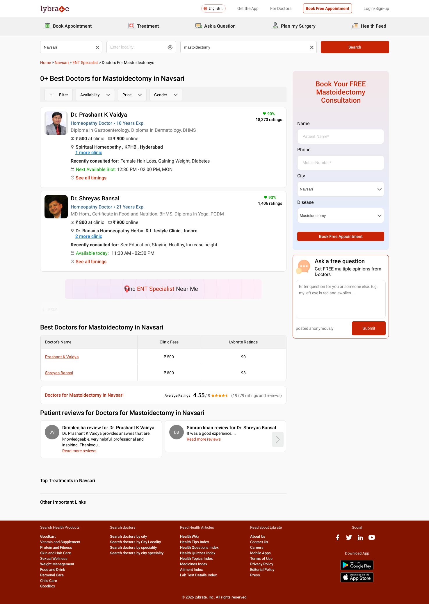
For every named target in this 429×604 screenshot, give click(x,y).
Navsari (62, 62)
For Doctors (280, 8)
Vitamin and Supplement (60, 542)
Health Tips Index (194, 542)
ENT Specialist (85, 62)
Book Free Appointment (327, 8)
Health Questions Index (199, 547)
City (301, 176)
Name (303, 123)
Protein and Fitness (56, 547)
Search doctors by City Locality (135, 542)
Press (255, 575)
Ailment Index (191, 569)
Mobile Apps (260, 553)
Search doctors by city (128, 536)
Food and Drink (52, 569)
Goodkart (48, 536)
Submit (368, 328)
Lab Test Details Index (198, 575)
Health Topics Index (196, 558)
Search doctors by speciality (133, 547)
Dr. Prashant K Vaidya (99, 114)
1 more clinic (88, 152)
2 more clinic (88, 236)
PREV (49, 309)
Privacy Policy (261, 564)
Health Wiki (189, 536)
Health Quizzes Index (198, 553)
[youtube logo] (371, 539)
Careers (257, 547)
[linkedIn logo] (360, 539)
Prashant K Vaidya (62, 356)
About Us (257, 536)
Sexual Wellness (53, 558)
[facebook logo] (337, 539)
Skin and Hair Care (55, 553)
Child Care (48, 580)
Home (45, 62)
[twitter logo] (349, 539)
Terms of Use (261, 558)
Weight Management (57, 564)
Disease (305, 202)
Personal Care (52, 575)
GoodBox (47, 586)
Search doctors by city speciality (136, 553)
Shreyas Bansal (59, 372)
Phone (303, 149)
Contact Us (259, 542)
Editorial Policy (262, 569)
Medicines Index (193, 564)
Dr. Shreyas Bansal (95, 198)
